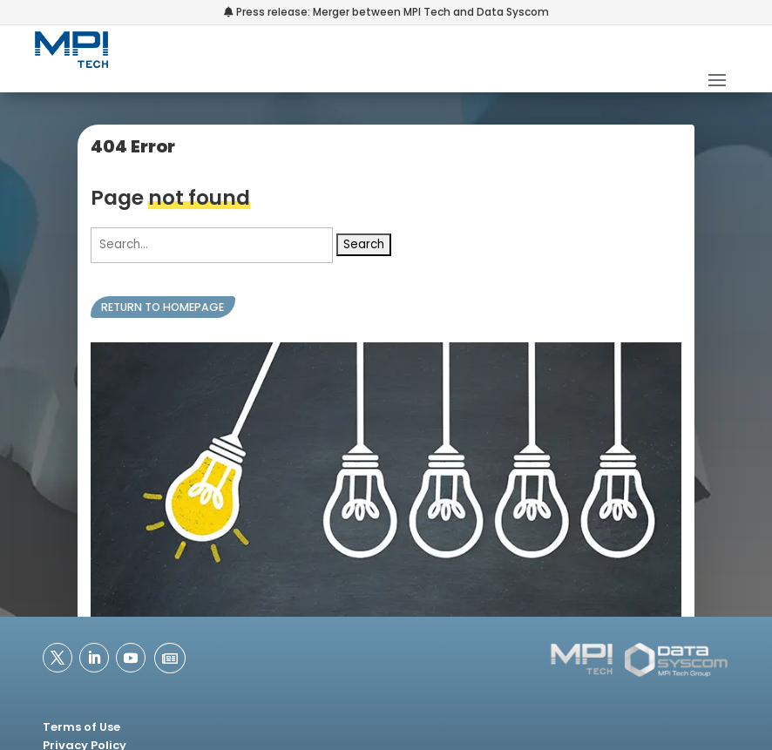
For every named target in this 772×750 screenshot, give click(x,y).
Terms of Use (81, 727)
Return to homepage (162, 307)
